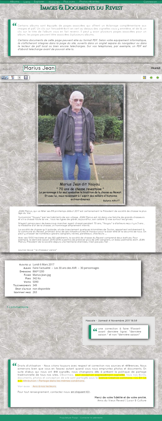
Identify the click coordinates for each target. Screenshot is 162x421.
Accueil (7, 69)
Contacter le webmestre (91, 418)
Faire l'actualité (41, 268)
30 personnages (89, 268)
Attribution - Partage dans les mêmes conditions (53, 381)
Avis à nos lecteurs (44, 386)
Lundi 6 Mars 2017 (43, 264)
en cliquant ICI (80, 392)
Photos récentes (89, 2)
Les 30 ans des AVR (65, 268)
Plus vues (69, 2)
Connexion (150, 2)
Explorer (39, 2)
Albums (14, 2)
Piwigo (75, 418)
